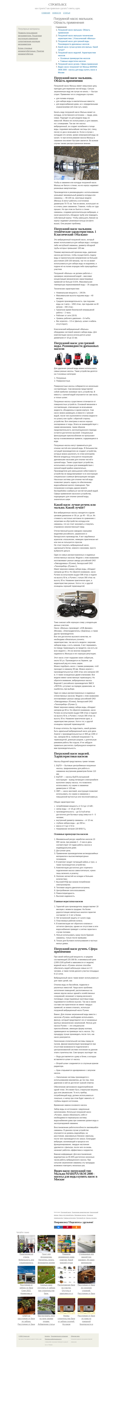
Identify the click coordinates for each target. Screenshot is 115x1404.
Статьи (66, 12)
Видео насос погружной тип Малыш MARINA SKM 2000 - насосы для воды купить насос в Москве (77, 70)
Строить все (57, 4)
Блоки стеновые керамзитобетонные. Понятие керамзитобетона (31, 51)
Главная (46, 12)
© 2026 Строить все (24, 1336)
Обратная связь (75, 1336)
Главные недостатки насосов (73, 61)
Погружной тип (80, 1218)
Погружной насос (66, 1212)
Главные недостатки (70, 1218)
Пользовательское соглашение (59, 1336)
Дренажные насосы (80, 1215)
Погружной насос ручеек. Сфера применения (78, 64)
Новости (56, 12)
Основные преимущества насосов (75, 58)
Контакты (47, 1336)
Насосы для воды (91, 1218)
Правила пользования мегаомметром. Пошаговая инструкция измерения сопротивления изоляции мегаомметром (30, 38)
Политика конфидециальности (53, 1339)
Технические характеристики (80, 1212)
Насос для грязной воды (66, 1215)
